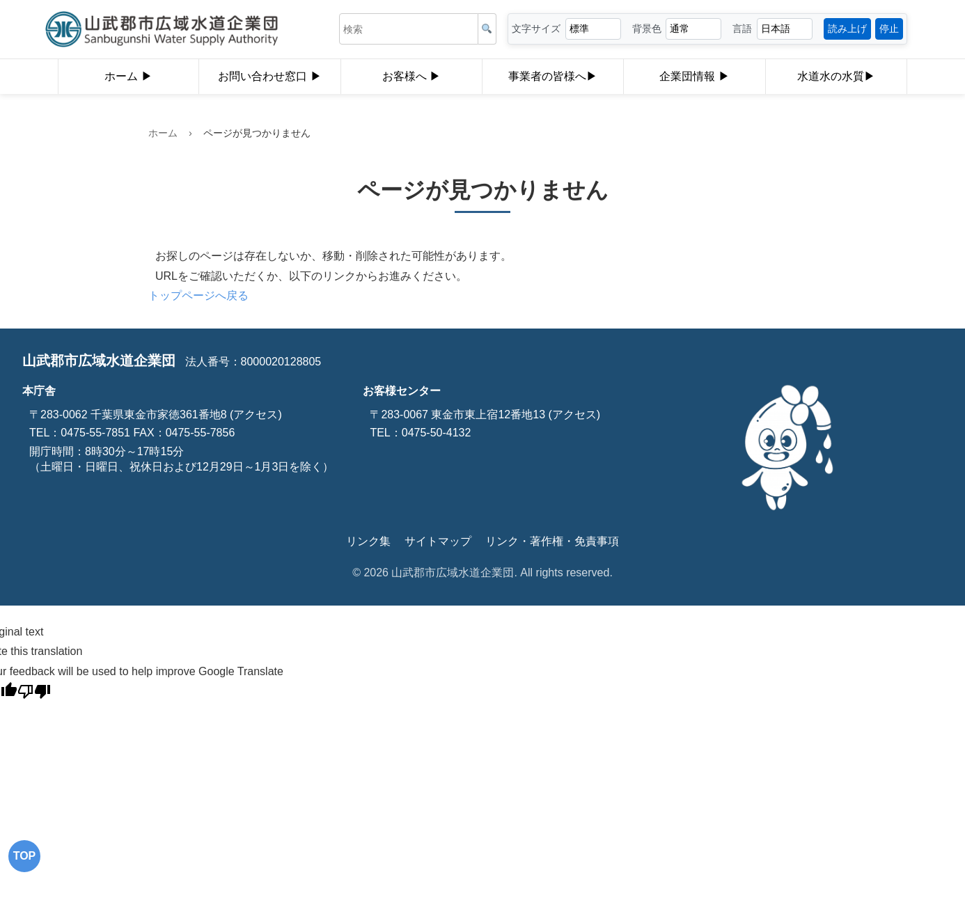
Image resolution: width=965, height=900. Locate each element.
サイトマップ (438, 541)
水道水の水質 (836, 77)
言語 (742, 28)
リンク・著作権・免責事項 (552, 541)
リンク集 (368, 541)
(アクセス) (254, 414)
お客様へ (411, 77)
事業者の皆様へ (552, 77)
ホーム (128, 77)
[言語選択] (785, 29)
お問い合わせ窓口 (269, 77)
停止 (889, 28)
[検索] (487, 29)
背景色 (646, 28)
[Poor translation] (34, 694)
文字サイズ (536, 28)
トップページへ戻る (198, 295)
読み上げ (847, 28)
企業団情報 (694, 77)
